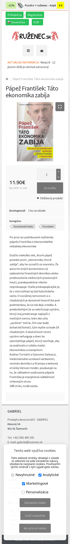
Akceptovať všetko (35, 528)
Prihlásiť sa (14, 15)
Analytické (48, 474)
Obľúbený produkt (51, 198)
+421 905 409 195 (23, 437)
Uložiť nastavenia (35, 515)
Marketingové (35, 483)
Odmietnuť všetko (35, 503)
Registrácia (35, 15)
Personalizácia (35, 492)
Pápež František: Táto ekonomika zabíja (38, 79)
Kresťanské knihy (23, 226)
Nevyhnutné (23, 474)
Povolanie (48, 226)
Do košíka (50, 188)
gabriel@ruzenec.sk (29, 442)
